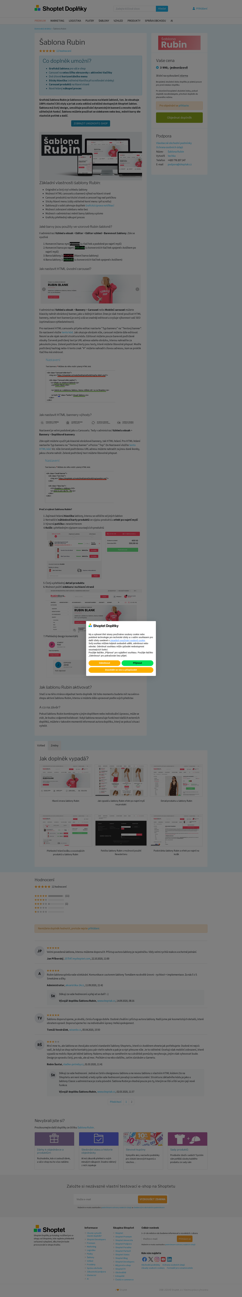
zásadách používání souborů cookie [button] (127, 640)
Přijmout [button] (137, 663)
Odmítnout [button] (104, 663)
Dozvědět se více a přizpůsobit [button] (121, 670)
